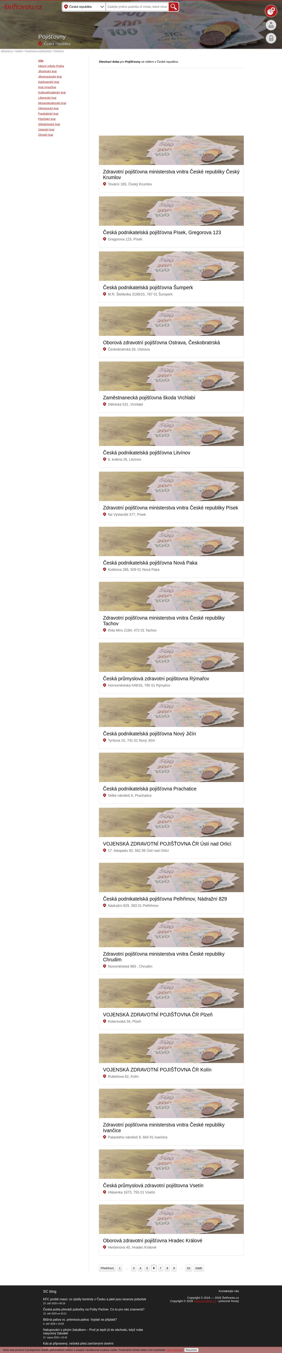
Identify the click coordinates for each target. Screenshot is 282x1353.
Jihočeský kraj (47, 71)
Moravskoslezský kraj (52, 103)
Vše (40, 60)
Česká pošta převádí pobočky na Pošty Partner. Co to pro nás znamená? (94, 1309)
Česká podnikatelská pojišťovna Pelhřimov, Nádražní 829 (165, 899)
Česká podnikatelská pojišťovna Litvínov (146, 452)
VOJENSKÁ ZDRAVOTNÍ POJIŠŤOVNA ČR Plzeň (157, 1014)
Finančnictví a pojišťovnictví (38, 51)
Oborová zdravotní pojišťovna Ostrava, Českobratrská (161, 342)
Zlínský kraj (45, 134)
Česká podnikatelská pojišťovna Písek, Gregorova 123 (162, 232)
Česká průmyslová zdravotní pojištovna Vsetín (154, 1185)
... (127, 1268)
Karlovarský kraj (48, 81)
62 (188, 1268)
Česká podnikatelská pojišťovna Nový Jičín (149, 733)
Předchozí (107, 1268)
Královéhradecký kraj (52, 92)
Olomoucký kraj (48, 108)
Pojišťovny (59, 51)
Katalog (19, 51)
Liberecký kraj (47, 97)
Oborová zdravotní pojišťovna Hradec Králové (152, 1240)
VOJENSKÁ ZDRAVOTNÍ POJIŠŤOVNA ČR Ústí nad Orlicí (167, 843)
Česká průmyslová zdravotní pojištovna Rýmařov (157, 678)
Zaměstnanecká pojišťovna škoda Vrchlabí (149, 397)
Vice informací (175, 1349)
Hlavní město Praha (51, 66)
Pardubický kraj (48, 113)
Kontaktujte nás (229, 1291)
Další (198, 1268)
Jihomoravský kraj (50, 76)
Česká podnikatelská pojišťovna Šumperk (148, 287)
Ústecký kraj (46, 129)
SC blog (49, 1291)
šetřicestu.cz (23, 6)
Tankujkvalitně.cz (205, 1301)
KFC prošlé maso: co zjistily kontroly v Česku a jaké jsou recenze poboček (94, 1299)
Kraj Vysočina (47, 87)
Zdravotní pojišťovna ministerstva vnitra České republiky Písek (170, 507)
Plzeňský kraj (46, 119)
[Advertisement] (54, 202)
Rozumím (191, 1349)
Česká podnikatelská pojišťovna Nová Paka (150, 562)
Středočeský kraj (49, 124)
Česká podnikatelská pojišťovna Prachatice (150, 788)
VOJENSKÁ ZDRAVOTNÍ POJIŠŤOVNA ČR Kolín (157, 1069)
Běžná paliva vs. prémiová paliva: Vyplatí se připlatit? (80, 1319)
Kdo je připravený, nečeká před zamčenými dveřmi (78, 1343)
